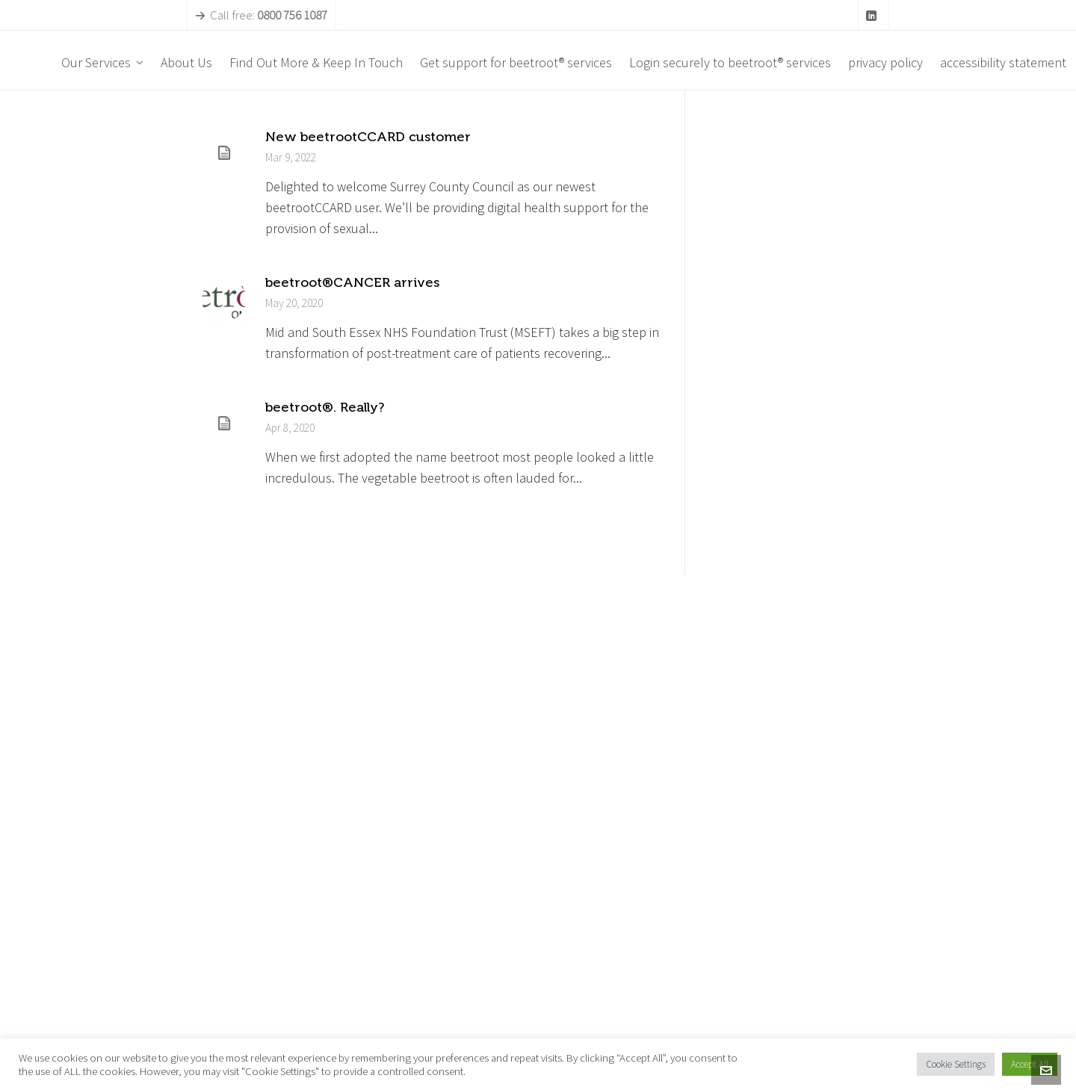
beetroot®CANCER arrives (352, 282)
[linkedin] (873, 16)
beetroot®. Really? (324, 407)
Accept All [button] (1029, 1064)
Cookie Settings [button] (956, 1064)
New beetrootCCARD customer (368, 136)
